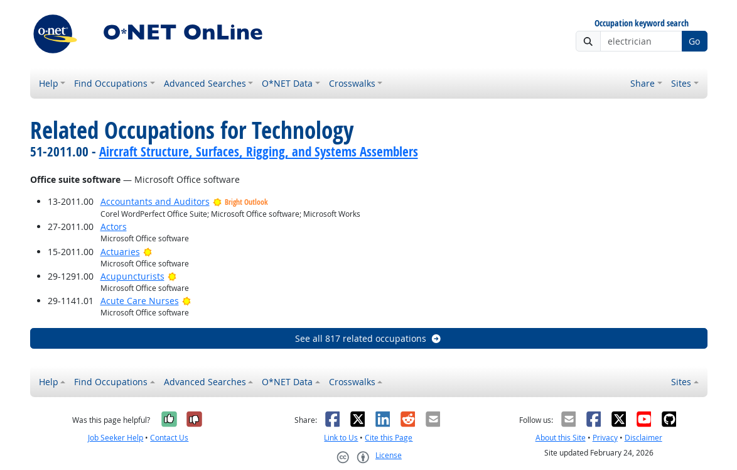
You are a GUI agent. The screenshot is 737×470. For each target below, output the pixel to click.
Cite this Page (388, 437)
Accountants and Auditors (155, 201)
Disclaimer (643, 437)
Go (694, 41)
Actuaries (120, 252)
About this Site (560, 437)
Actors (113, 226)
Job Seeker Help (115, 437)
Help (48, 83)
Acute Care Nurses (139, 301)
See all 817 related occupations (368, 338)
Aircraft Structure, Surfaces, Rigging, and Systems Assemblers (258, 151)
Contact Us (169, 437)
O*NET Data (287, 83)
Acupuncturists (132, 276)
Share (642, 83)
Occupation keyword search (641, 23)
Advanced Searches (205, 83)
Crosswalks (352, 83)
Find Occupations (111, 83)
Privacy (605, 437)
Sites (681, 83)
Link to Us (341, 437)
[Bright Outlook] (148, 252)
